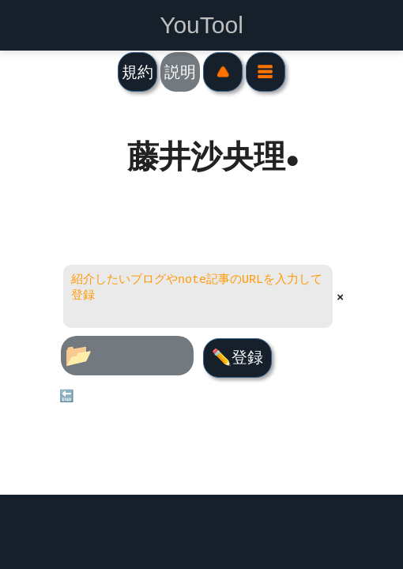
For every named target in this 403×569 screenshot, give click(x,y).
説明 (180, 72)
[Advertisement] (202, 531)
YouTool (201, 25)
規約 (137, 72)
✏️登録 (237, 357)
